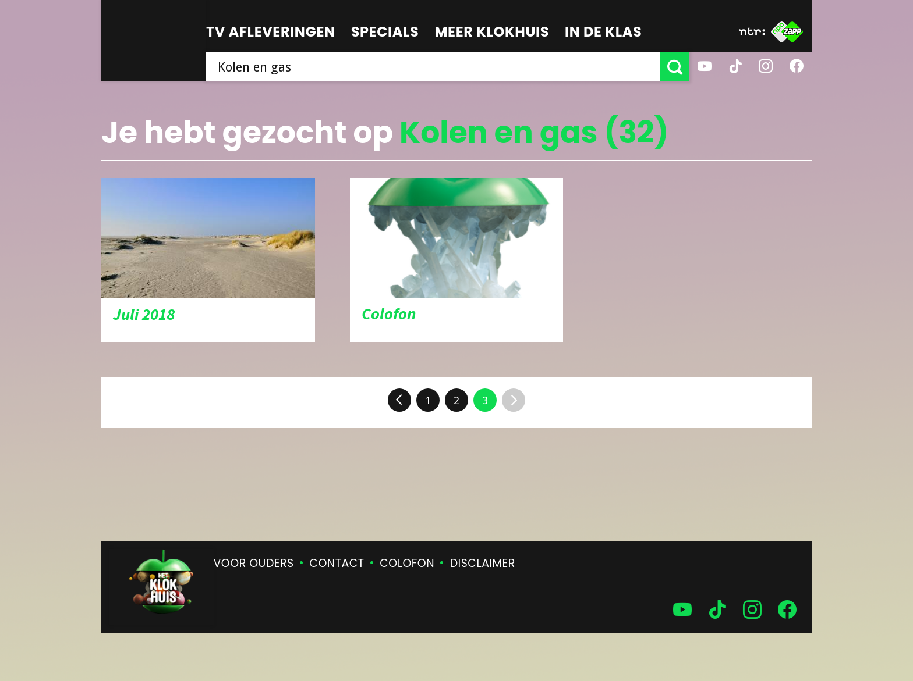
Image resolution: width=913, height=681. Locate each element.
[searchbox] (433, 66)
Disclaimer (482, 563)
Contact (336, 563)
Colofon (407, 563)
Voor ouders (254, 563)
